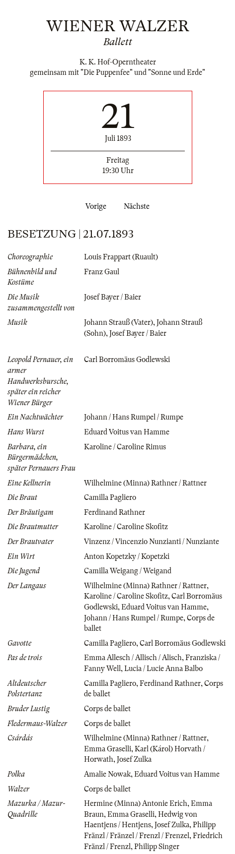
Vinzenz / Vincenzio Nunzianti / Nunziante (151, 542)
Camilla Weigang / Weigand (127, 571)
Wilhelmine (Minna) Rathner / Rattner (145, 483)
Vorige (93, 206)
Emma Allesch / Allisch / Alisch (133, 658)
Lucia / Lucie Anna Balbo (163, 668)
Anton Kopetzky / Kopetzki (126, 556)
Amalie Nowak (107, 774)
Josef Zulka (134, 759)
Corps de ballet (107, 709)
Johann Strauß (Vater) (118, 322)
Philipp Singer (156, 847)
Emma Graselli (107, 749)
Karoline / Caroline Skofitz (126, 527)
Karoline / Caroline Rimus (125, 447)
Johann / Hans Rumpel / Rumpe (133, 417)
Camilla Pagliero (110, 497)
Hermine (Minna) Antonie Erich (135, 803)
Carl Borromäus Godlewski (127, 360)
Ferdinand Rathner (114, 512)
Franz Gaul (101, 272)
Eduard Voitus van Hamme (126, 432)
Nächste (139, 206)
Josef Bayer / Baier (112, 297)
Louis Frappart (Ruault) (121, 257)
